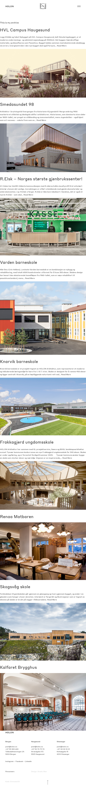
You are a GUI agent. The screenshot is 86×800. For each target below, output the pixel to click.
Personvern (9, 771)
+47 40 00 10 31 (63, 749)
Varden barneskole (18, 262)
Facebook (19, 761)
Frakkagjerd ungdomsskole (27, 441)
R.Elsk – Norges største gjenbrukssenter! (41, 178)
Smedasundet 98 (17, 104)
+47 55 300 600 (11, 749)
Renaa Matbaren (16, 516)
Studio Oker (42, 771)
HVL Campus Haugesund (25, 29)
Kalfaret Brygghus (18, 667)
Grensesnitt (15, 781)
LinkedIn (28, 761)
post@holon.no (11, 747)
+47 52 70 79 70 (37, 749)
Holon (9, 6)
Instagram (9, 761)
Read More (62, 45)
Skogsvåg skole (15, 586)
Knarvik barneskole (19, 361)
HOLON (9, 732)
